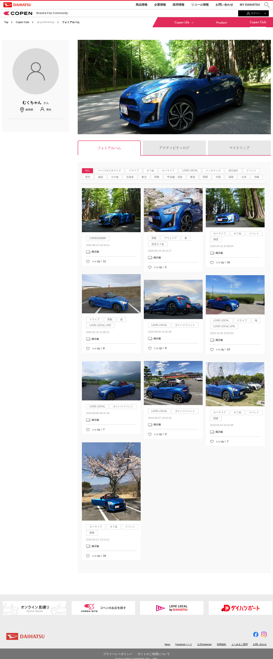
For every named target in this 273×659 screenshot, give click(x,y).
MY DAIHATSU (250, 4)
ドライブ (134, 170)
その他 (114, 177)
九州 (243, 177)
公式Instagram (204, 644)
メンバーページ (45, 22)
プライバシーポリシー (118, 654)
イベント (251, 170)
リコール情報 (200, 4)
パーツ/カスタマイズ (109, 170)
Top (6, 22)
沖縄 (256, 177)
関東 (156, 177)
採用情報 (178, 4)
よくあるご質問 (239, 644)
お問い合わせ (224, 4)
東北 (144, 177)
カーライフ (168, 170)
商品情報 (141, 4)
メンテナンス (213, 170)
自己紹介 (233, 170)
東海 (192, 177)
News (167, 644)
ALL (87, 170)
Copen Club (22, 22)
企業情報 (160, 4)
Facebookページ (183, 644)
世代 (87, 177)
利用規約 (221, 644)
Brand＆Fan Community (35, 13)
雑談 (100, 177)
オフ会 (150, 170)
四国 (231, 177)
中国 (218, 177)
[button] (267, 5)
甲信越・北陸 (174, 177)
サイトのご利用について (154, 654)
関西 (205, 177)
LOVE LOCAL (190, 170)
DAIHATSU (17, 4)
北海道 (130, 177)
